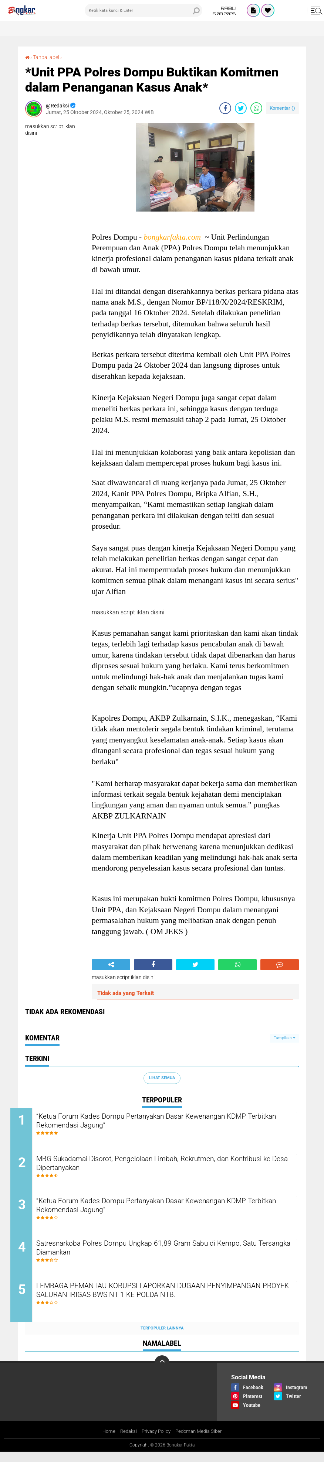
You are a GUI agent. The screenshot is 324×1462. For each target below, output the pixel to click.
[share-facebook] (225, 108)
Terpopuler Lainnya (162, 1337)
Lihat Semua (162, 1077)
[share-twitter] (241, 108)
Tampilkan (284, 1037)
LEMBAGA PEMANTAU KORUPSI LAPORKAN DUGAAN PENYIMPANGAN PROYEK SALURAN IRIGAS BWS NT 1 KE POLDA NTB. (169, 1306)
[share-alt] (111, 964)
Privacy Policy (155, 1441)
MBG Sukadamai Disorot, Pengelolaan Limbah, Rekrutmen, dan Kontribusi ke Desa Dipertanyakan (161, 1167)
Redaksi (126, 1441)
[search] (143, 10)
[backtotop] (162, 1372)
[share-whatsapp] (256, 108)
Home (105, 1441)
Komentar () (282, 107)
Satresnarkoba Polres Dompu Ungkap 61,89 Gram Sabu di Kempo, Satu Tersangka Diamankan (167, 1256)
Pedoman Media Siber (201, 1441)
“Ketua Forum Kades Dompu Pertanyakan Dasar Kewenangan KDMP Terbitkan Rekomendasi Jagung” (160, 1122)
